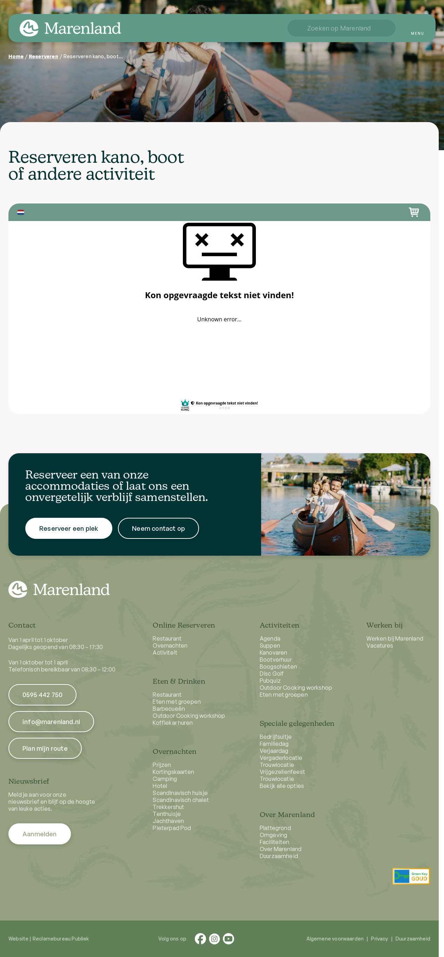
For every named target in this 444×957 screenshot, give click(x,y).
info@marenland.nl (51, 721)
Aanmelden (39, 834)
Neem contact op (158, 533)
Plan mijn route (45, 748)
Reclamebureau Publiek (61, 939)
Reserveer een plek (68, 533)
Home (16, 56)
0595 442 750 (42, 694)
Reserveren (43, 56)
